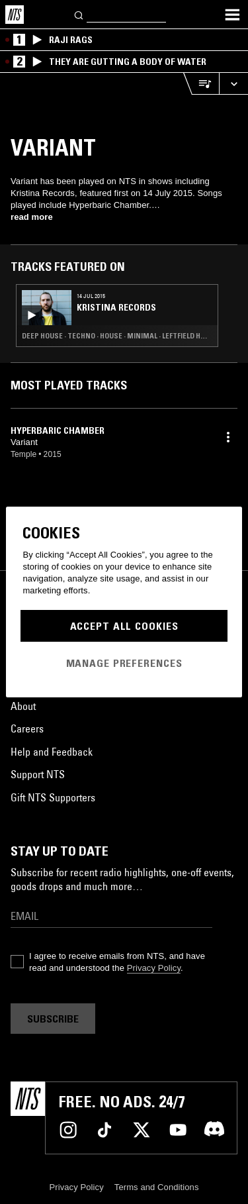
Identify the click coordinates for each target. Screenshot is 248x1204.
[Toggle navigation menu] (232, 14)
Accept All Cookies (124, 625)
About (23, 706)
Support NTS (38, 774)
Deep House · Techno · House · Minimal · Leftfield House (117, 335)
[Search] (79, 14)
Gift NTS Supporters (53, 797)
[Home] (14, 14)
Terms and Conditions (156, 1187)
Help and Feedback (52, 751)
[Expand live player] (233, 84)
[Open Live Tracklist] (201, 84)
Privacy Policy (154, 968)
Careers (27, 728)
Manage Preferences (124, 663)
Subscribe (53, 1018)
